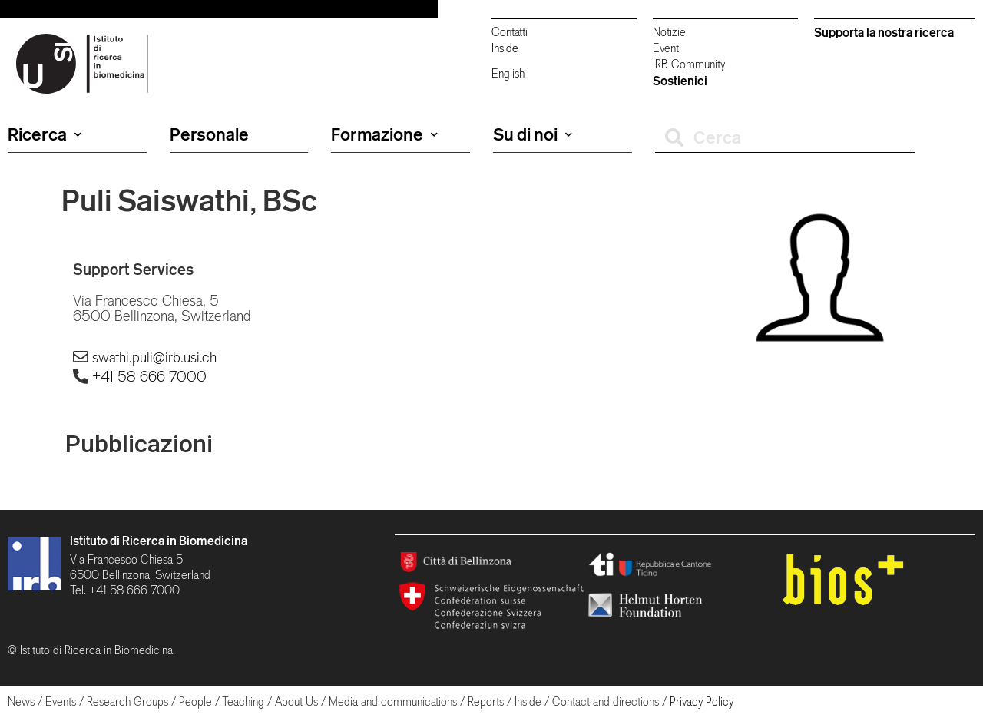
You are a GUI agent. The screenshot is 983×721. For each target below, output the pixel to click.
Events (60, 701)
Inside (505, 48)
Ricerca (44, 134)
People (195, 701)
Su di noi (532, 134)
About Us (296, 701)
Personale (209, 134)
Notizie (669, 32)
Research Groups (127, 701)
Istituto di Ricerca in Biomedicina (158, 540)
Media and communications (393, 701)
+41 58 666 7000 (149, 376)
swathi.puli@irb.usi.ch (154, 357)
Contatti (510, 32)
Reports (486, 701)
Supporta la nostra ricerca (884, 32)
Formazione (384, 134)
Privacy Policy (701, 701)
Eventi (667, 48)
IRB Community (689, 64)
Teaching (243, 701)
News (21, 701)
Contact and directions (605, 701)
